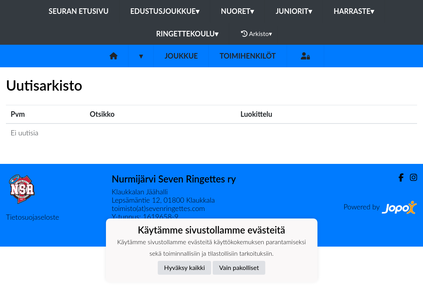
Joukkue (181, 55)
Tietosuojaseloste (32, 217)
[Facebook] (398, 177)
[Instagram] (410, 177)
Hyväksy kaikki (184, 267)
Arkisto (256, 33)
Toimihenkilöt (247, 55)
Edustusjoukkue (164, 11)
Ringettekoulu (187, 33)
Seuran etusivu (79, 11)
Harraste (354, 11)
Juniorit (294, 11)
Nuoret (237, 11)
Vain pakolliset (239, 267)
